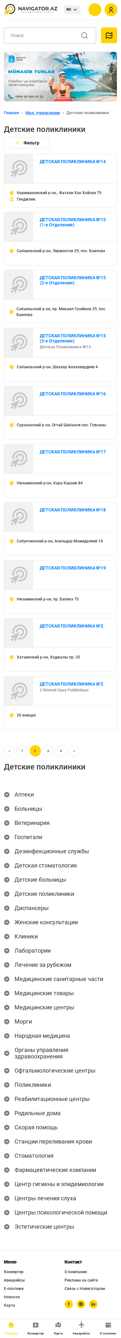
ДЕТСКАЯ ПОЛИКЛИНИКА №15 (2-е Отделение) (73, 280)
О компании (76, 1272)
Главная (11, 112)
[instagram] (81, 1304)
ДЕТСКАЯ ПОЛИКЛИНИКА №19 (73, 567)
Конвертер (14, 1272)
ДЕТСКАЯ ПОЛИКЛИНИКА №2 (71, 626)
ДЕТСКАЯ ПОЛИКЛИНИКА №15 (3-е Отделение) (73, 338)
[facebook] (69, 1304)
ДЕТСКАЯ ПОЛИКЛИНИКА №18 (73, 509)
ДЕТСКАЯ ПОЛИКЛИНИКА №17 (73, 451)
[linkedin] (93, 1304)
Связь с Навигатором (85, 1288)
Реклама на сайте (81, 1280)
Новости (12, 1297)
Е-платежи (14, 1288)
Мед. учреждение (42, 112)
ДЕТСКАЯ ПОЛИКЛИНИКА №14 (73, 161)
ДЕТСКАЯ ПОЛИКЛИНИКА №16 (73, 393)
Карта (9, 1305)
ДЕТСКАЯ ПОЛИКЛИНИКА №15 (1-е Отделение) (73, 222)
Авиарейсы (14, 1280)
